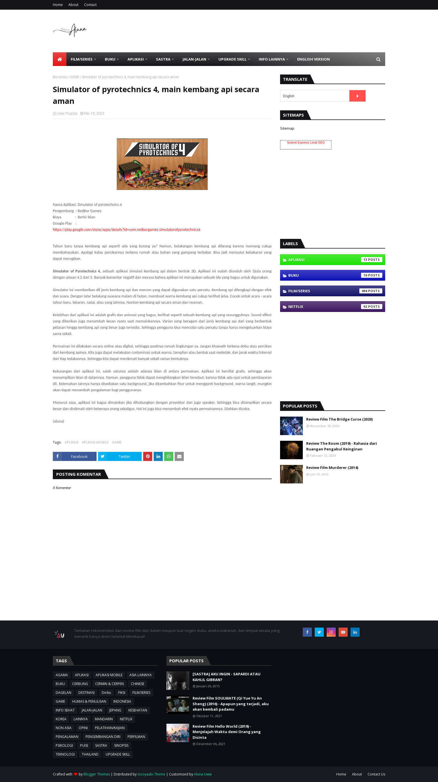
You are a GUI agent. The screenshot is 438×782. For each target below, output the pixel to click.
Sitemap (287, 128)
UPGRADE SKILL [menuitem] (232, 59)
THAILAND (90, 754)
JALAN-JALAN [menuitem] (194, 59)
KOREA (61, 719)
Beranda (60, 77)
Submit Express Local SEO (306, 142)
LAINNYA (81, 719)
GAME (74, 77)
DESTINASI (86, 692)
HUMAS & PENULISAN (89, 701)
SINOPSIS (121, 745)
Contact (90, 4)
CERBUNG (80, 683)
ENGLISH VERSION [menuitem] (313, 59)
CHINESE (137, 683)
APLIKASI (71, 442)
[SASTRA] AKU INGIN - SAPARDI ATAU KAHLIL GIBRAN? (226, 676)
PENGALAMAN (67, 736)
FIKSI (121, 692)
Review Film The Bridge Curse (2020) (339, 419)
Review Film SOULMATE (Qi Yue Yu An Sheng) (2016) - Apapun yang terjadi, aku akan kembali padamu (231, 704)
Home (58, 4)
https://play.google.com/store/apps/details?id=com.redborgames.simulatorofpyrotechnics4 (127, 229)
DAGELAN (63, 692)
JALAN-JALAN (92, 710)
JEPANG (115, 710)
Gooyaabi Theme (151, 774)
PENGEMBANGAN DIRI (102, 736)
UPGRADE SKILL (118, 754)
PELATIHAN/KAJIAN (110, 727)
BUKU (335, 275)
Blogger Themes (97, 774)
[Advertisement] (281, 31)
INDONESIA (122, 701)
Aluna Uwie (203, 774)
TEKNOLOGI (65, 754)
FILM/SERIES (335, 290)
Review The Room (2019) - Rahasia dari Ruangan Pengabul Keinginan (341, 446)
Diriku (106, 692)
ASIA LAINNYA (141, 675)
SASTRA (101, 745)
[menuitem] (59, 59)
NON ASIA (64, 727)
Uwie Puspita (67, 113)
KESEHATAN (137, 710)
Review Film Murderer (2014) (332, 467)
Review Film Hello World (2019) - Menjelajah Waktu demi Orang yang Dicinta (227, 732)
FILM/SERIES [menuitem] (82, 59)
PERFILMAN (136, 736)
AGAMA (62, 675)
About (73, 4)
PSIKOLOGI (64, 745)
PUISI (84, 745)
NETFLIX (335, 306)
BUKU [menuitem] (110, 59)
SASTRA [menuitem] (163, 59)
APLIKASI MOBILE (95, 442)
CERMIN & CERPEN (109, 683)
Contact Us (376, 774)
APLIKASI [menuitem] (136, 59)
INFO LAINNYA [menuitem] (272, 59)
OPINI (83, 727)
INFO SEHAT (65, 710)
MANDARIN (104, 719)
